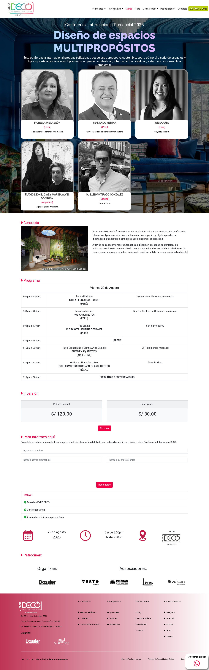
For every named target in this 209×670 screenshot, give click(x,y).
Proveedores (113, 624)
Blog (138, 612)
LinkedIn (168, 636)
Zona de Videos (143, 618)
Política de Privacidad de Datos (161, 659)
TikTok (168, 630)
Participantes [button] (114, 9)
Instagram (169, 612)
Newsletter (141, 624)
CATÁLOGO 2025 (198, 8)
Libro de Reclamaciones (131, 659)
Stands (128, 9)
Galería (139, 630)
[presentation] (44, 472)
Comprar (104, 428)
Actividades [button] (98, 9)
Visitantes (112, 618)
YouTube (168, 624)
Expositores (113, 612)
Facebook (169, 618)
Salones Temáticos (87, 612)
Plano (137, 9)
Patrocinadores (168, 9)
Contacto (182, 9)
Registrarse (104, 484)
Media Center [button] (149, 9)
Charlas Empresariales (89, 624)
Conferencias (85, 618)
